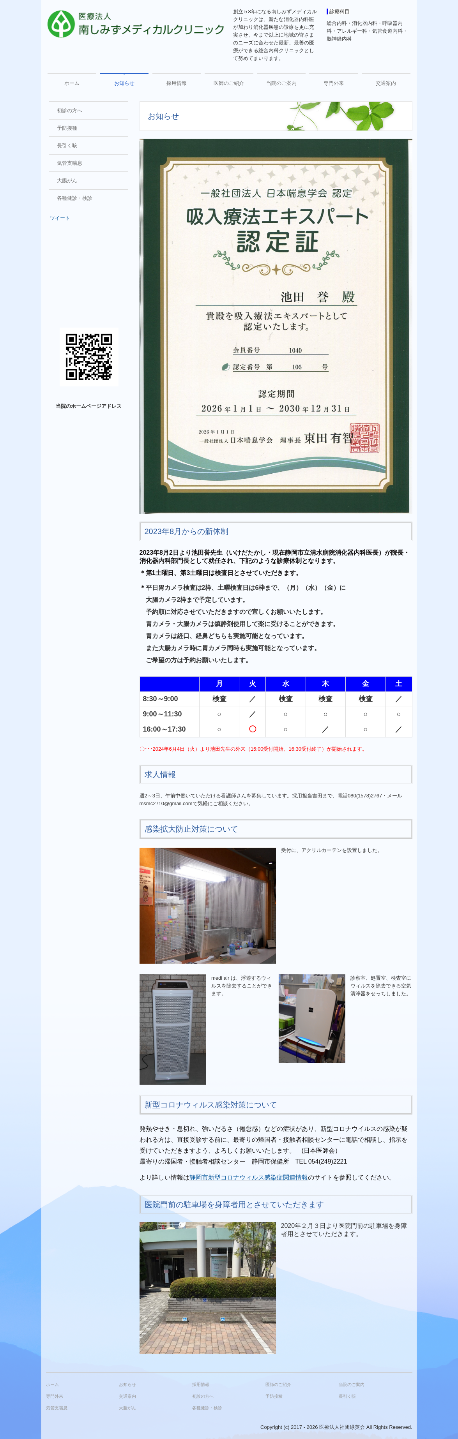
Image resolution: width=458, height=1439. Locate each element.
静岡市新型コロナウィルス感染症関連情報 (248, 1177)
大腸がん (67, 180)
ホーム (72, 83)
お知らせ (124, 83)
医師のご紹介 (229, 83)
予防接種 (67, 128)
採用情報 (176, 83)
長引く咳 (67, 145)
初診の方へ (69, 110)
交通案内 (386, 83)
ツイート (60, 218)
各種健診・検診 (74, 198)
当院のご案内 (281, 83)
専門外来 (334, 83)
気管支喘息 (69, 163)
